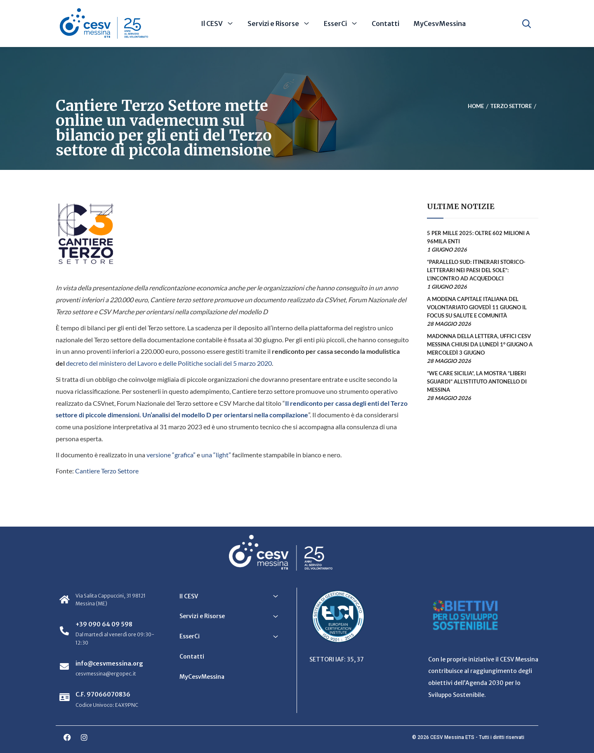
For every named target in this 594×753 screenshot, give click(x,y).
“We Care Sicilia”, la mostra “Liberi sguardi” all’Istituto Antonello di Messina (477, 381)
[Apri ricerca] (527, 23)
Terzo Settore (511, 106)
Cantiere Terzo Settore (107, 471)
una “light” (216, 455)
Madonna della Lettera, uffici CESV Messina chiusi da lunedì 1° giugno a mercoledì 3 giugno (480, 344)
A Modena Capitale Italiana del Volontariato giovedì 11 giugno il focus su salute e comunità (477, 307)
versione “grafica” (171, 455)
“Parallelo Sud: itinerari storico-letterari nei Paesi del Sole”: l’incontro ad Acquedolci (476, 270)
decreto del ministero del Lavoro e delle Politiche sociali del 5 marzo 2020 (169, 363)
